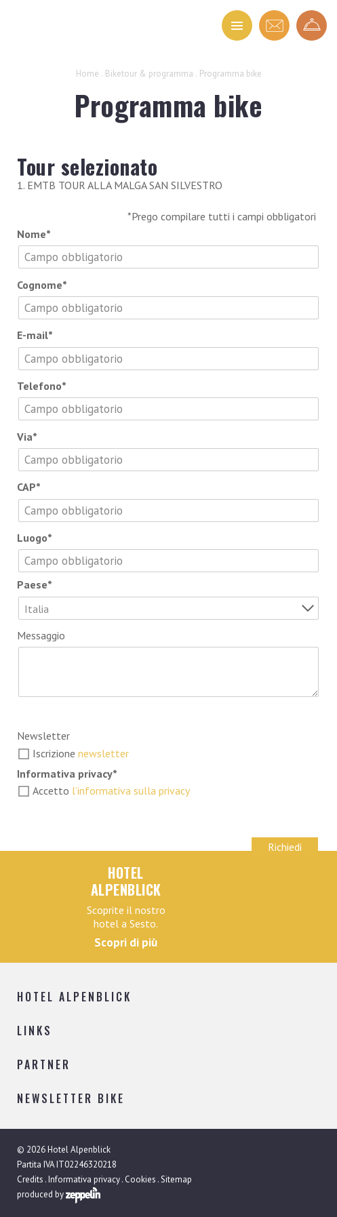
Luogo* (34, 537)
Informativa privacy (84, 1179)
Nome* (34, 234)
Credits (30, 1179)
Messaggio (41, 635)
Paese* (34, 584)
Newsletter (43, 735)
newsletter (103, 753)
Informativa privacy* (67, 773)
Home (87, 73)
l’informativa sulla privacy (131, 790)
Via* (27, 436)
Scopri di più (125, 942)
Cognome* (42, 285)
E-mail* (35, 335)
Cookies (140, 1179)
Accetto (111, 790)
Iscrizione (81, 753)
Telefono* (41, 386)
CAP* (29, 487)
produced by (58, 1195)
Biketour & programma (149, 73)
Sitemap (176, 1179)
